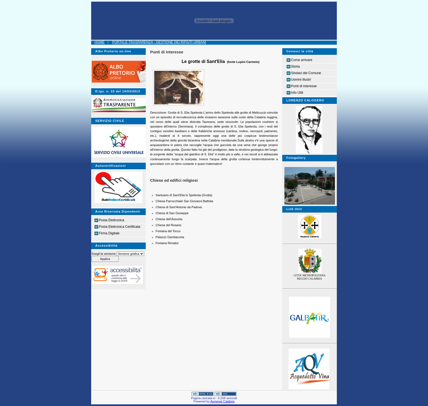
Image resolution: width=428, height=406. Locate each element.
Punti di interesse (304, 86)
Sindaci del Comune (306, 73)
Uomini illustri (301, 79)
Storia (295, 66)
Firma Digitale (109, 233)
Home (99, 42)
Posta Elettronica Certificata (119, 227)
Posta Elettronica (111, 220)
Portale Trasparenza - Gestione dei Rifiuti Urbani (159, 42)
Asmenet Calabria (222, 401)
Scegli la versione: (103, 253)
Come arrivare (301, 60)
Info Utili (297, 93)
